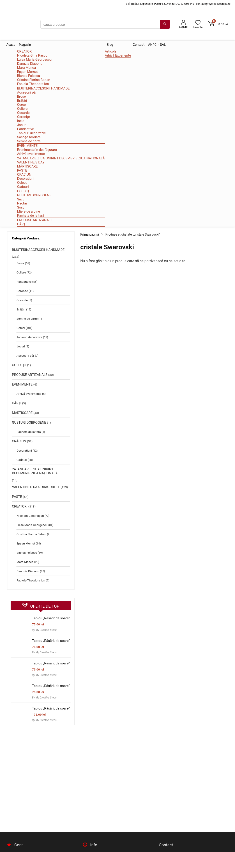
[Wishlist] (197, 23)
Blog (110, 45)
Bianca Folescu (28, 76)
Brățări (22, 101)
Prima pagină (89, 234)
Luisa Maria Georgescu (34, 59)
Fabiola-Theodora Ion (33, 84)
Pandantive (25, 129)
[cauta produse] (165, 24)
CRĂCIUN (24, 174)
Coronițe (23, 117)
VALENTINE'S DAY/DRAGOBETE (36, 487)
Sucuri (22, 199)
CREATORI (25, 51)
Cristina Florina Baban (33, 80)
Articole (111, 51)
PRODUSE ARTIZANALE (35, 220)
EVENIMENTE (27, 146)
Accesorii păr (27, 92)
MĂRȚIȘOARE (27, 166)
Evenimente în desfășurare (37, 150)
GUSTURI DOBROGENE (34, 195)
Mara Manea (26, 68)
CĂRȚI (21, 224)
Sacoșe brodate (29, 137)
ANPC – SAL (157, 45)
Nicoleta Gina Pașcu (32, 55)
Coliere (22, 109)
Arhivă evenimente (31, 154)
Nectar (22, 203)
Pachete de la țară (30, 216)
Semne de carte (29, 141)
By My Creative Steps (44, 630)
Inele (20, 121)
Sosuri (22, 207)
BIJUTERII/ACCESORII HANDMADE (43, 88)
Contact (139, 45)
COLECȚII (24, 191)
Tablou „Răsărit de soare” (51, 618)
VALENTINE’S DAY (31, 162)
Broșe (21, 96)
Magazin (25, 45)
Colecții (22, 183)
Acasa (10, 45)
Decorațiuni (25, 179)
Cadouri (23, 187)
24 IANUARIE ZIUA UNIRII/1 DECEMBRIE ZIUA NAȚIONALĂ (61, 158)
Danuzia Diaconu (29, 64)
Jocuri (22, 125)
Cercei (22, 105)
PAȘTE (22, 170)
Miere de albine (28, 211)
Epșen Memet (27, 72)
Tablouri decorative (31, 133)
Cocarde (23, 113)
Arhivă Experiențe (118, 55)
